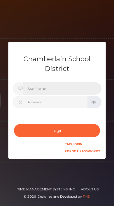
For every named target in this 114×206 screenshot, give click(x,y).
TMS (86, 196)
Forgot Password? (82, 151)
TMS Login (73, 144)
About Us (90, 189)
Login (57, 130)
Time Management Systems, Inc (46, 189)
